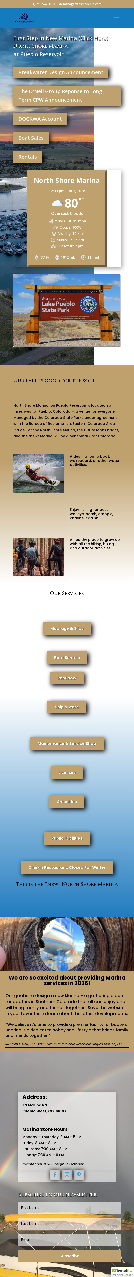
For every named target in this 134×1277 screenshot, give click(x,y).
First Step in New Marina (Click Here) (60, 38)
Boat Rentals (67, 658)
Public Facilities (66, 838)
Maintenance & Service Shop (67, 743)
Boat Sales (31, 137)
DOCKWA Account (40, 118)
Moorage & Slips (67, 628)
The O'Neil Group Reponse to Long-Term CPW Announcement (61, 95)
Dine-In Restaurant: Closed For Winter (67, 867)
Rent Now (66, 678)
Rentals (27, 156)
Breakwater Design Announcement (60, 72)
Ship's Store (67, 707)
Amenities (67, 802)
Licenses (67, 772)
